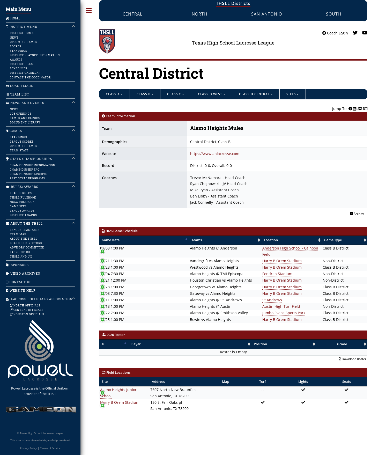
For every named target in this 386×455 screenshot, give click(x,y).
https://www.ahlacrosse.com (214, 153)
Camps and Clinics (25, 118)
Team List (17, 94)
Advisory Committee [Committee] (27, 247)
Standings (18, 51)
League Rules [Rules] (21, 193)
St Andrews (223, 293)
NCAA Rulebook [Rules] (22, 202)
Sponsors (17, 265)
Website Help (21, 290)
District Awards (23, 215)
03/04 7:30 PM (112, 267)
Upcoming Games (23, 42)
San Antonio (266, 14)
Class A (114, 94)
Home (13, 18)
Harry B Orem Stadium (233, 254)
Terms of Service (50, 448)
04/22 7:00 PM (112, 306)
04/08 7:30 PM (112, 287)
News (14, 37)
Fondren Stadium (229, 267)
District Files (21, 64)
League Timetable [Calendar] (24, 230)
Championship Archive (28, 174)
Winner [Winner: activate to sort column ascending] (338, 240)
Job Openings (21, 113)
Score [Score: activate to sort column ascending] (357, 240)
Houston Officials (27, 314)
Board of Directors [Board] (26, 243)
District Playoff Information (35, 55)
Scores (15, 46)
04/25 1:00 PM (112, 313)
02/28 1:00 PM (112, 261)
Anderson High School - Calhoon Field (246, 248)
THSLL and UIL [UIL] (21, 256)
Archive (357, 213)
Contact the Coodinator (30, 77)
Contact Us (19, 282)
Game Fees (18, 206)
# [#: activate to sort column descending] (103, 337)
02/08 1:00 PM (112, 248)
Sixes (292, 94)
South (334, 14)
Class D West (211, 94)
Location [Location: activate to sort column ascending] (222, 240)
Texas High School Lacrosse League (233, 42)
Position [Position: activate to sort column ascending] (282, 337)
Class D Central (256, 94)
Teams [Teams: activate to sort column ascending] (142, 240)
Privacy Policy (28, 448)
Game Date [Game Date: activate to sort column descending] (111, 240)
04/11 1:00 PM (112, 293)
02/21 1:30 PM (112, 254)
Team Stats (19, 150)
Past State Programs (27, 178)
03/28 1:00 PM (112, 280)
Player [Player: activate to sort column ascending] (134, 337)
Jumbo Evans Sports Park (235, 306)
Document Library (25, 122)
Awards (16, 59)
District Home (22, 33)
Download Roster (352, 353)
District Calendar (25, 73)
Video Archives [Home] (23, 273)
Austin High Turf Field (232, 300)
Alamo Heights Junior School (124, 383)
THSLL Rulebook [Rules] (23, 197)
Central (132, 14)
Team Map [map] (18, 234)
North (199, 14)
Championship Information (32, 165)
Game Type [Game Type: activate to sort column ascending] (306, 240)
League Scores (22, 141)
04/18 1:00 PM (112, 300)
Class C (175, 94)
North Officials (25, 305)
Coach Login (335, 33)
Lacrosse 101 (20, 252)
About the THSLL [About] (24, 238)
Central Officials (26, 310)
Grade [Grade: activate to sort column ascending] (354, 337)
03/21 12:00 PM (113, 274)
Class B (145, 94)
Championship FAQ (25, 169)
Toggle (88, 10)
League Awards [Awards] (22, 210)
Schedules (18, 68)
